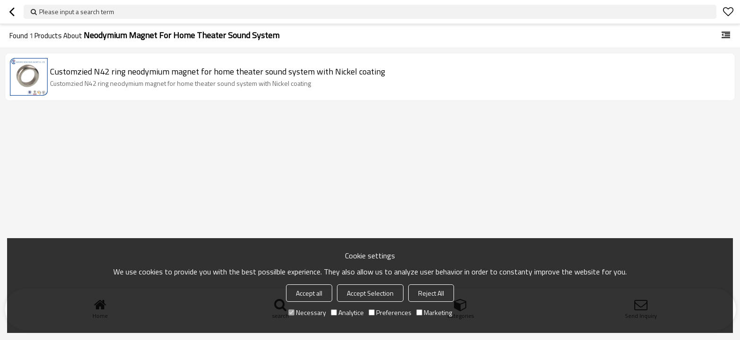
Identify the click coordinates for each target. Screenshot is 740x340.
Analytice (347, 312)
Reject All (431, 293)
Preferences (390, 312)
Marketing (434, 312)
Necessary (307, 312)
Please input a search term (76, 12)
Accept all (309, 293)
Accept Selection (370, 293)
